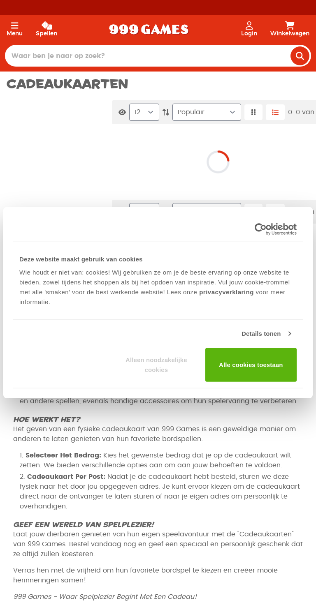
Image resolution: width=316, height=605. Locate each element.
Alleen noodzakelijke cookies (156, 364)
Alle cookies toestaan (251, 364)
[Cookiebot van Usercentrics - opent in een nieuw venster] (261, 229)
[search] (299, 55)
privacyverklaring (226, 291)
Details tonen (261, 333)
